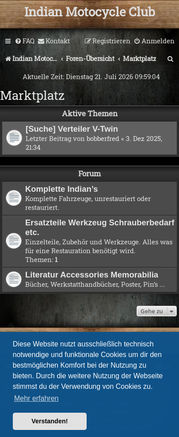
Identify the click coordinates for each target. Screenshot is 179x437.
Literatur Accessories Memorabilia (91, 274)
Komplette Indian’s (61, 189)
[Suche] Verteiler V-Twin (72, 128)
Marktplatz (32, 95)
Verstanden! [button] (49, 421)
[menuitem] (24, 41)
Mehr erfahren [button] (36, 398)
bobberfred (103, 138)
